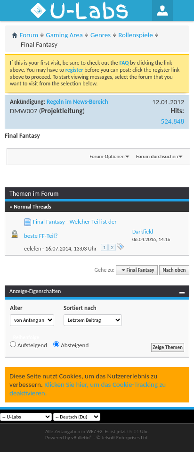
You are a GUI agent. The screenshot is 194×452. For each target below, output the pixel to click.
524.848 (172, 121)
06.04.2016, (151, 239)
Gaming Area (64, 35)
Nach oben (174, 270)
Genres (100, 35)
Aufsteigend (28, 345)
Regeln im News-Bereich (77, 101)
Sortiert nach (80, 307)
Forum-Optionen (106, 156)
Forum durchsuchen (157, 156)
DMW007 (23, 111)
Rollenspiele (135, 35)
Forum (29, 35)
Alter (16, 307)
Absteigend (71, 345)
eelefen (32, 248)
